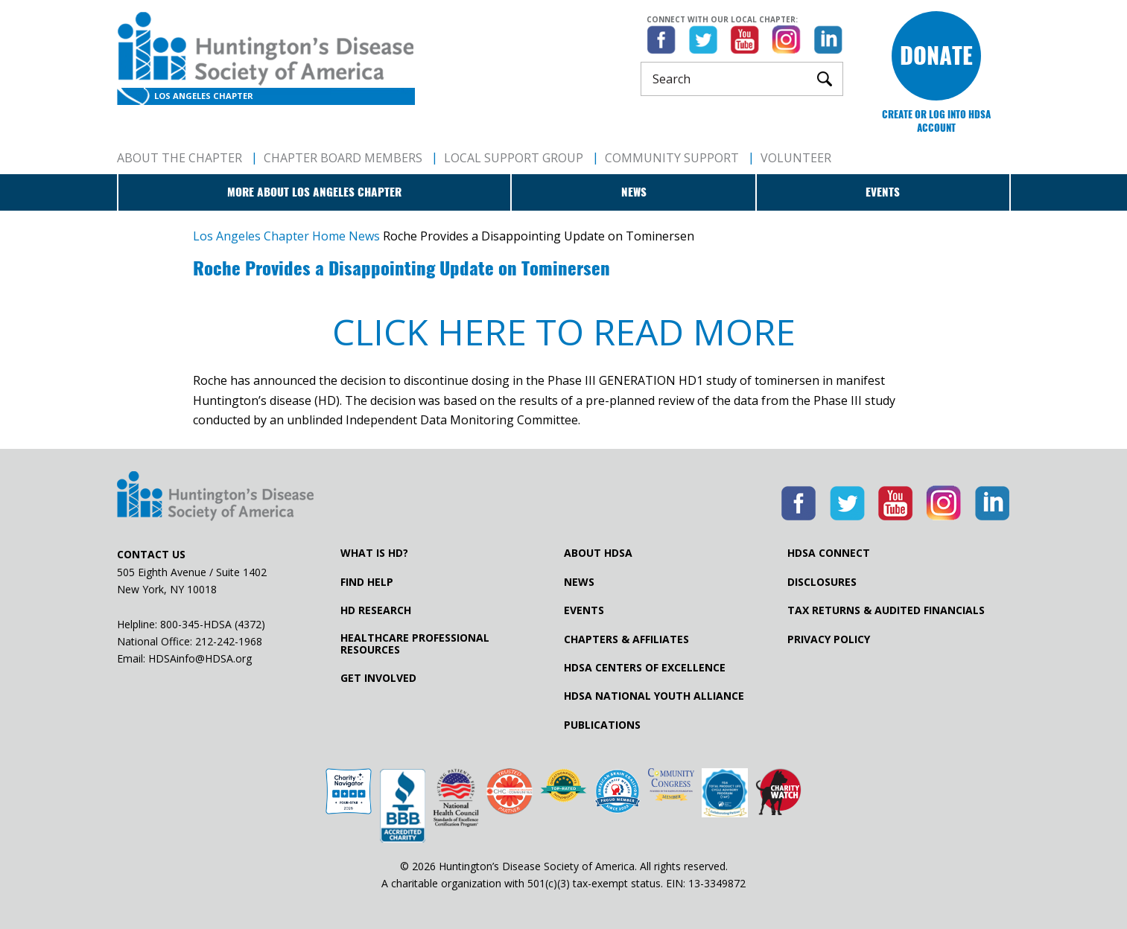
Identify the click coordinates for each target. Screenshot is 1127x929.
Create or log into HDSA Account (936, 121)
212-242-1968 (228, 641)
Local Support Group (513, 158)
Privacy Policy (828, 639)
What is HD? (374, 553)
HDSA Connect (828, 553)
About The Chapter (179, 158)
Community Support (672, 158)
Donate (936, 55)
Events (883, 192)
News (634, 192)
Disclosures (822, 582)
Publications (602, 725)
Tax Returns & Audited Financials (886, 610)
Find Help (366, 582)
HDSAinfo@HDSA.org (200, 658)
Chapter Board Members (343, 158)
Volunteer (796, 158)
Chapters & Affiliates (626, 639)
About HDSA (598, 553)
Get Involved (378, 678)
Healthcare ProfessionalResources (414, 644)
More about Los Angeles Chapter (314, 192)
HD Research (375, 610)
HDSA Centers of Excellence (645, 668)
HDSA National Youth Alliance (654, 696)
